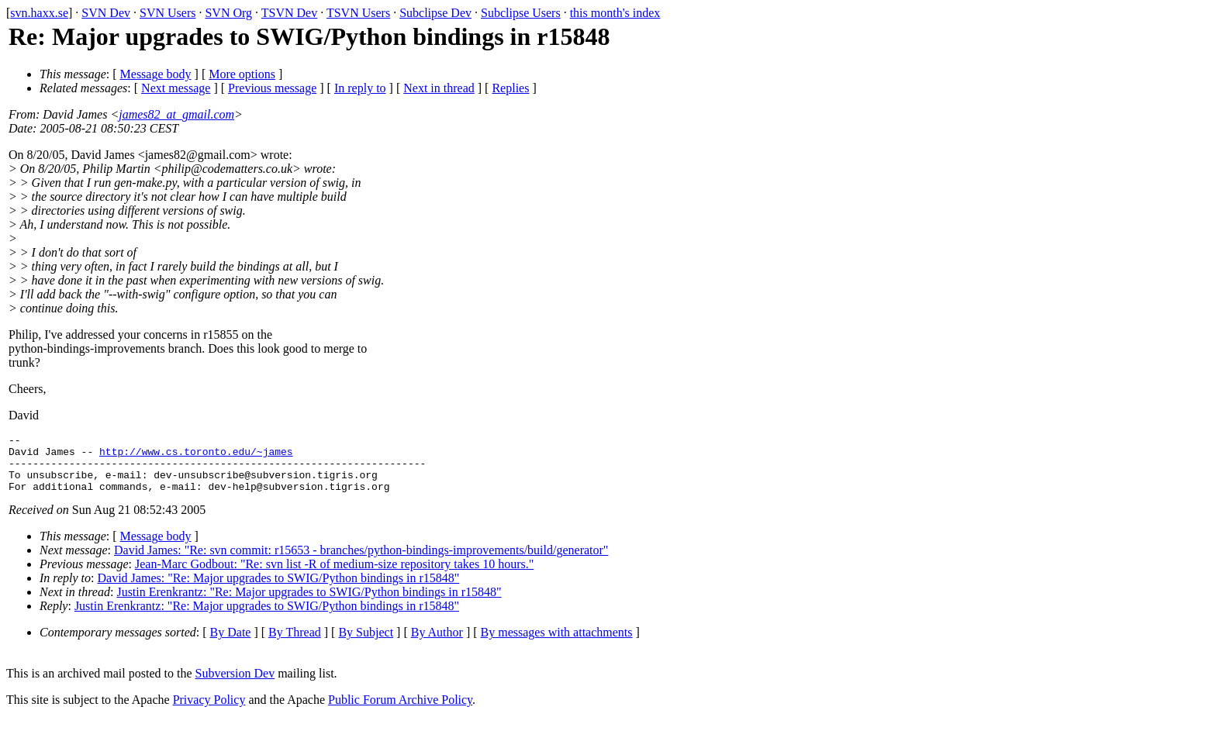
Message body (156, 74)
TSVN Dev (289, 12)
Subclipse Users (521, 12)
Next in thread (439, 88)
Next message (175, 88)
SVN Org (228, 12)
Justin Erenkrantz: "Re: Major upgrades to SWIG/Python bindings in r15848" (308, 603)
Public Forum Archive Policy (400, 711)
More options (242, 74)
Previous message (272, 88)
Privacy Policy (209, 711)
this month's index (615, 12)
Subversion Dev (235, 684)
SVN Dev (105, 12)
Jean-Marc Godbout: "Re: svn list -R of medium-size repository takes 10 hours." (334, 575)
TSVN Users (358, 12)
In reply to (360, 88)
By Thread (294, 643)
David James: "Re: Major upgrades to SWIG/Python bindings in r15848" (279, 589)
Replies (510, 88)
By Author (437, 643)
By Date (230, 643)
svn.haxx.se (39, 12)
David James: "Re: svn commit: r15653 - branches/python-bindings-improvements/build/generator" (361, 561)
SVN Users (167, 12)
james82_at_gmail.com (176, 114)
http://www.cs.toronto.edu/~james (196, 456)
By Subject (365, 643)
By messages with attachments (557, 643)
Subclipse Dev (435, 12)
